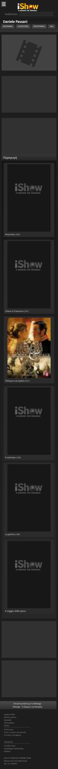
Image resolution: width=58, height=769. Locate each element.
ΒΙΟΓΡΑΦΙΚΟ (8, 26)
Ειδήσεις (7, 751)
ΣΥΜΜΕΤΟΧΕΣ (23, 26)
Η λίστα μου (8, 729)
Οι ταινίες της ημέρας (12, 735)
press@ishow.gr (20, 761)
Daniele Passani (15, 21)
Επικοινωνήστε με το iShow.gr (27, 703)
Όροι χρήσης (9, 723)
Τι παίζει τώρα (9, 746)
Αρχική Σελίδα (9, 714)
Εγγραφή (7, 720)
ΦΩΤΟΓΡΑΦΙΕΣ (39, 26)
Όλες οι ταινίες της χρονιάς (15, 732)
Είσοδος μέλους (10, 717)
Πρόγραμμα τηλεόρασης (14, 748)
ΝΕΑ (51, 26)
